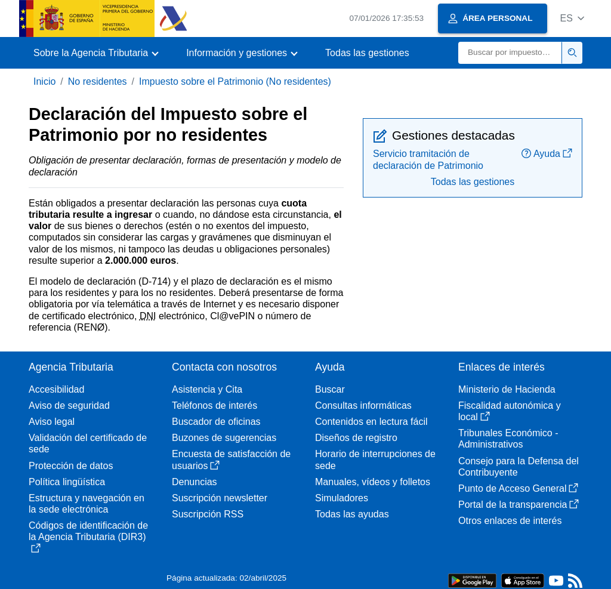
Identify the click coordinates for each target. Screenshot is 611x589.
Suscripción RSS (207, 514)
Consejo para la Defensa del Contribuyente (518, 466)
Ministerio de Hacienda (507, 389)
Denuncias (194, 482)
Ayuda (546, 154)
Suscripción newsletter (219, 498)
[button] (572, 18)
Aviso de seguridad (69, 405)
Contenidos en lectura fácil (371, 422)
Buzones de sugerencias (224, 438)
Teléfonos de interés (214, 405)
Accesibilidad (56, 389)
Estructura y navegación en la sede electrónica (86, 503)
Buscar (330, 389)
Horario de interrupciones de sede (375, 459)
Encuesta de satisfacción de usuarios (231, 459)
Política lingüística (67, 482)
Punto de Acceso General (518, 488)
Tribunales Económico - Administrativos (508, 438)
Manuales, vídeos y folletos (372, 482)
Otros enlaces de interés (509, 521)
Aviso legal (52, 422)
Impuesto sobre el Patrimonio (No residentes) (235, 81)
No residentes (97, 81)
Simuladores (341, 498)
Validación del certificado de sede (88, 443)
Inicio (44, 81)
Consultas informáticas (363, 405)
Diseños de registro (356, 438)
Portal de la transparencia (518, 504)
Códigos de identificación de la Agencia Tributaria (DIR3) (88, 536)
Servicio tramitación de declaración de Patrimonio (428, 159)
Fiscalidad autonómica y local (509, 411)
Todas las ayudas (352, 514)
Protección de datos (71, 466)
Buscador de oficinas (216, 422)
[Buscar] (510, 53)
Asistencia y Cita (207, 389)
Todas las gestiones (367, 53)
